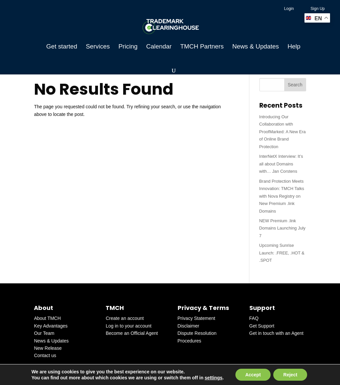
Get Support (262, 326)
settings (213, 377)
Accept (253, 374)
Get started (61, 47)
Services (98, 47)
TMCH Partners (202, 47)
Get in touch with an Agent (276, 333)
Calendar (159, 47)
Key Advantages (50, 326)
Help (294, 47)
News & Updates (255, 47)
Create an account (124, 318)
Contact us (45, 355)
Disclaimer (188, 326)
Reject (290, 374)
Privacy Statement (196, 318)
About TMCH (47, 318)
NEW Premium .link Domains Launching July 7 (282, 228)
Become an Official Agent (132, 333)
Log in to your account (128, 326)
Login (289, 8)
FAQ (254, 318)
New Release (47, 348)
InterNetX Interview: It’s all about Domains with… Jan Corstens (281, 164)
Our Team (44, 333)
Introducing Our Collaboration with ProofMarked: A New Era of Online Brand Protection (282, 131)
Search (295, 84)
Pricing (128, 47)
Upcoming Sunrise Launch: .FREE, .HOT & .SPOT (281, 253)
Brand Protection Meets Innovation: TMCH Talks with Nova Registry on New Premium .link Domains (281, 196)
